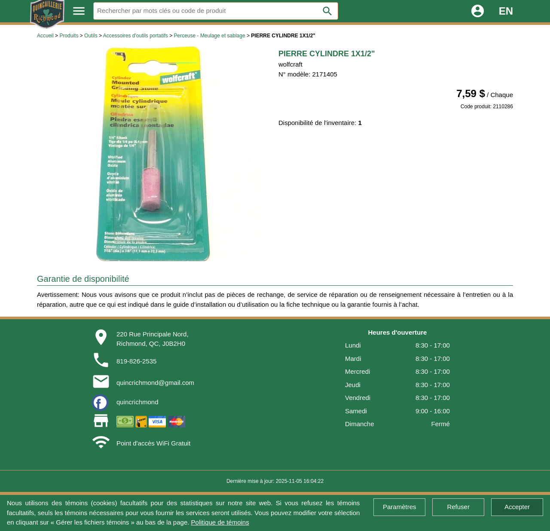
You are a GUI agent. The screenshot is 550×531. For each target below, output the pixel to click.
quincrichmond (137, 402)
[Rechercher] (215, 11)
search (327, 11)
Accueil (45, 36)
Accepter (517, 506)
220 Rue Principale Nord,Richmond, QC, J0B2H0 (152, 339)
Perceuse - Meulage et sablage (209, 36)
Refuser (458, 506)
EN (506, 11)
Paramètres (399, 506)
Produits (68, 36)
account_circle (477, 10)
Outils (91, 36)
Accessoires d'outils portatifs (135, 36)
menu (78, 10)
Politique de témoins (220, 522)
